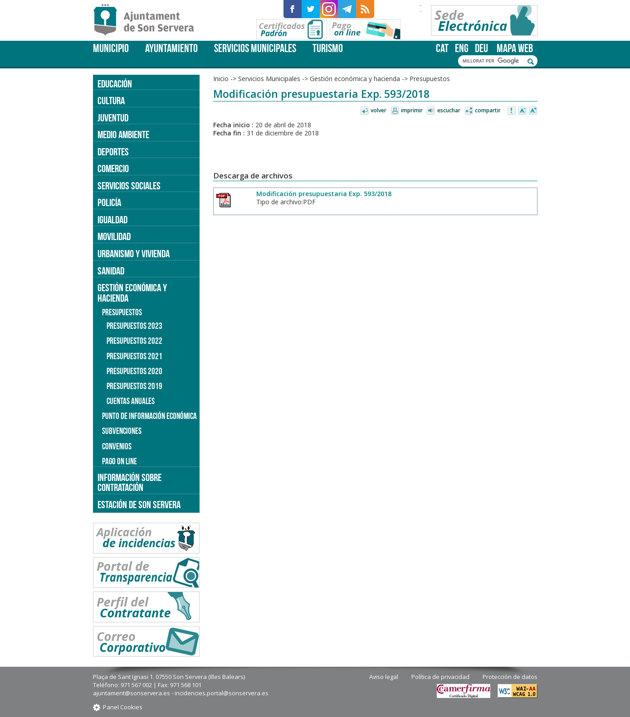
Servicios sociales (129, 185)
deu (481, 48)
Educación (115, 83)
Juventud (113, 117)
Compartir (488, 110)
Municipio (111, 48)
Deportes (113, 151)
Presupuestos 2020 (134, 371)
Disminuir (522, 110)
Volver (378, 110)
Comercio (113, 168)
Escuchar (448, 110)
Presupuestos (430, 78)
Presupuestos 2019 (134, 386)
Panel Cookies (122, 707)
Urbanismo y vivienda (134, 253)
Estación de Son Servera (139, 504)
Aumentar (532, 110)
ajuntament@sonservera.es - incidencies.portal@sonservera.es (181, 693)
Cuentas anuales (131, 401)
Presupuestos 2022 (134, 341)
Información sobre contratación (129, 482)
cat (442, 48)
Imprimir (412, 110)
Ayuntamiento (171, 48)
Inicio (221, 78)
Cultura (111, 100)
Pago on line (119, 461)
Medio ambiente (123, 134)
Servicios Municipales (255, 48)
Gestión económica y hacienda (355, 78)
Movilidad (114, 236)
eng (462, 48)
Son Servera (147, 20)
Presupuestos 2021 (134, 356)
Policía (109, 202)
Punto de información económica (149, 416)
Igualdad (112, 219)
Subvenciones (122, 431)
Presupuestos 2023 (134, 326)
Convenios (117, 446)
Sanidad (111, 270)
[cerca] (493, 61)
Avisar (512, 110)
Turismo (328, 48)
